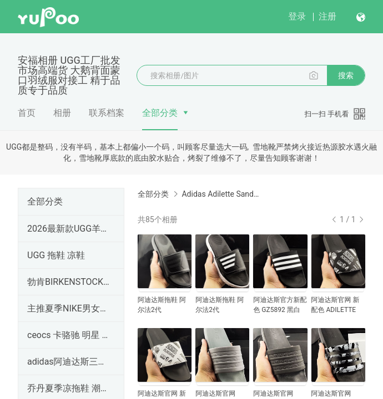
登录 (297, 16)
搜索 (346, 75)
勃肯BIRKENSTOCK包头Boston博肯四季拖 (68, 282)
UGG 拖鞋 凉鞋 (56, 255)
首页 (27, 113)
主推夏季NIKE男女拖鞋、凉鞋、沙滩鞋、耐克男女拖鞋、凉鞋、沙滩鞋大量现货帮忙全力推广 (68, 308)
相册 (62, 113)
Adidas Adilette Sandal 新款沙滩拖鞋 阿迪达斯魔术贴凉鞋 (221, 194)
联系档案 (106, 113)
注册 (327, 16)
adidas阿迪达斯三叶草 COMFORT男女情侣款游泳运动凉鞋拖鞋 (68, 361)
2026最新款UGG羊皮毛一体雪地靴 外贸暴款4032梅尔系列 (68, 228)
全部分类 (160, 113)
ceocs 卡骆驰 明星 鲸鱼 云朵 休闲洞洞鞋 (68, 335)
